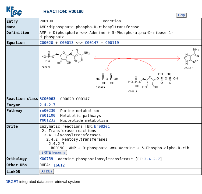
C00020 (46, 43)
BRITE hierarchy (53, 153)
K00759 (46, 159)
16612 (59, 166)
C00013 (67, 43)
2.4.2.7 (47, 105)
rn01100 (47, 116)
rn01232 (47, 121)
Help (181, 15)
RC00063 (47, 99)
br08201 (102, 127)
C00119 (112, 43)
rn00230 (47, 111)
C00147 (92, 43)
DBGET (11, 182)
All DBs (46, 172)
